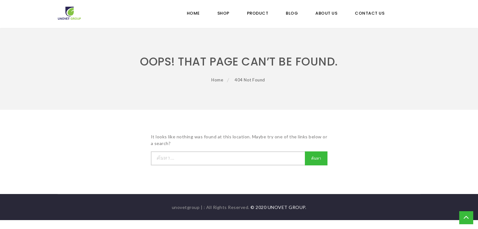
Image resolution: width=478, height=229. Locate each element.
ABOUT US (326, 13)
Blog (292, 13)
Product (258, 13)
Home (193, 13)
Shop (223, 13)
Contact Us (369, 13)
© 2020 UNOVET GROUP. (278, 207)
